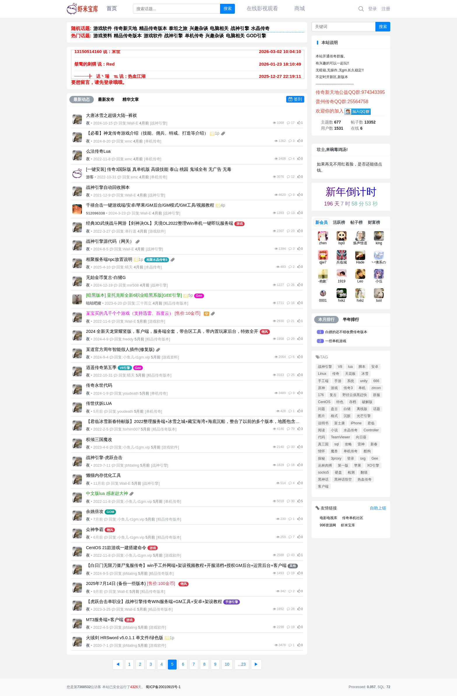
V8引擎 (125, 368)
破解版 (367, 402)
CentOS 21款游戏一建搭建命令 (116, 547)
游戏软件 (156, 231)
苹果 (357, 465)
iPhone (356, 423)
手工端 (323, 381)
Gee (199, 295)
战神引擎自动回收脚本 (108, 187)
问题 (321, 409)
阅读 (321, 430)
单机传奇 (152, 141)
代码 (321, 437)
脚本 (361, 367)
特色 (339, 402)
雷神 (361, 444)
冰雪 (364, 374)
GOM (110, 512)
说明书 (323, 423)
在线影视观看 (262, 8)
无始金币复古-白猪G (106, 277)
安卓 (374, 367)
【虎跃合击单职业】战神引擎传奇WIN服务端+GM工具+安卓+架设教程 (154, 601)
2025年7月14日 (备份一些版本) (116, 583)
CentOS (324, 402)
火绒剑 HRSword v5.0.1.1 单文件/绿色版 (124, 637)
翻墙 (364, 472)
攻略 (348, 444)
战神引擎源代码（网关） (110, 241)
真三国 (323, 444)
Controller (371, 430)
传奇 (335, 374)
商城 (299, 8)
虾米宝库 (348, 525)
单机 (361, 388)
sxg (363, 458)
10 (227, 664)
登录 (372, 8)
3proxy (336, 458)
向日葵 (361, 437)
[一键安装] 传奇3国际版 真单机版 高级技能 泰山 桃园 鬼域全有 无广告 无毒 (158, 169)
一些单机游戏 (335, 341)
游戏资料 (170, 357)
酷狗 (367, 451)
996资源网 (328, 525)
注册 (386, 8)
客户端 (323, 486)
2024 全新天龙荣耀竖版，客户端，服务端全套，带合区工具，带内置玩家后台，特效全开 (172, 331)
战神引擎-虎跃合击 (104, 457)
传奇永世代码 (99, 385)
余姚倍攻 (94, 511)
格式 (334, 416)
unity (364, 381)
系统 (350, 381)
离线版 (362, 409)
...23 (242, 664)
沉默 (347, 416)
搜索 (228, 8)
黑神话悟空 (343, 479)
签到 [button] (295, 99)
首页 (111, 8)
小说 (334, 430)
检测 (351, 472)
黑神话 (323, 479)
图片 (321, 416)
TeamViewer (340, 437)
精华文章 (130, 99)
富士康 (339, 423)
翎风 (264, 331)
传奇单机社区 (352, 518)
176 (321, 395)
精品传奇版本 (175, 303)
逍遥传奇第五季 (101, 367)
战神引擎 (158, 123)
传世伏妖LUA (99, 403)
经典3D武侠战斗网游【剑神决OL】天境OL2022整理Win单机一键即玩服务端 (159, 223)
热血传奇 (365, 479)
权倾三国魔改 (99, 439)
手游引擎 (231, 602)
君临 (371, 423)
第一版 (343, 465)
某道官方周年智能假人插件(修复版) (120, 349)
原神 (321, 388)
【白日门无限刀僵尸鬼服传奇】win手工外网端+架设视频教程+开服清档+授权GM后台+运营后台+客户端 (186, 565)
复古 (333, 395)
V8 (340, 367)
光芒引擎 (364, 416)
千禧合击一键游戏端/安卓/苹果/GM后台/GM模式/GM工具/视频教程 (150, 205)
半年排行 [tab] (351, 319)
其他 (292, 565)
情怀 (321, 451)
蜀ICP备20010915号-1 (163, 687)
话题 (376, 409)
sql (336, 444)
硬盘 (338, 472)
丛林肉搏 (325, 465)
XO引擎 (373, 465)
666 (376, 381)
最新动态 (81, 99)
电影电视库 (328, 518)
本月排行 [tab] (326, 319)
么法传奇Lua (98, 151)
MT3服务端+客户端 (104, 619)
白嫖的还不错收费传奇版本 (346, 332)
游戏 (239, 223)
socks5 (323, 472)
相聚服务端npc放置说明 (109, 259)
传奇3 (348, 388)
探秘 (321, 458)
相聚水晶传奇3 (156, 259)
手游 (337, 381)
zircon (376, 388)
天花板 (350, 374)
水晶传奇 (153, 267)
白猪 (347, 409)
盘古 (334, 409)
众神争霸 (94, 529)
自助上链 (378, 508)
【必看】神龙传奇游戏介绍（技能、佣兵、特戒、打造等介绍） (147, 133)
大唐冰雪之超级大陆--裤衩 (111, 115)
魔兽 (334, 451)
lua (350, 367)
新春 (373, 444)
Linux (322, 374)
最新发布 (106, 99)
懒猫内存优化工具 (103, 475)
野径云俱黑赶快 (354, 395)
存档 (352, 402)
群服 (376, 395)
